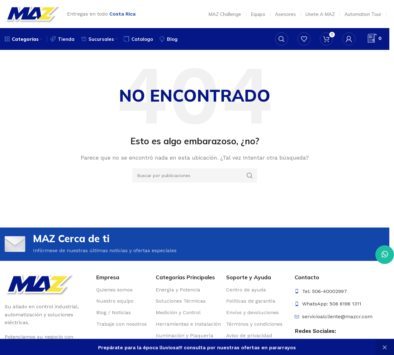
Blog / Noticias (113, 312)
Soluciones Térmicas (181, 301)
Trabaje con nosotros (121, 324)
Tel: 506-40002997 (324, 291)
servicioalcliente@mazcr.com (337, 316)
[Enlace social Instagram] (310, 348)
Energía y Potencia (178, 290)
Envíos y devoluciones (252, 312)
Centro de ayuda (246, 290)
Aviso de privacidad (249, 335)
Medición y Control (178, 312)
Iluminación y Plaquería (184, 335)
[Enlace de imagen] (40, 284)
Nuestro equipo (115, 301)
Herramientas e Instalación (188, 324)
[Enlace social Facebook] (299, 348)
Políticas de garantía (250, 301)
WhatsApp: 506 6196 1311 (331, 304)
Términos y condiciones (254, 324)
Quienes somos (114, 290)
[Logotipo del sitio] (33, 14)
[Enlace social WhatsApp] (384, 254)
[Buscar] (281, 39)
